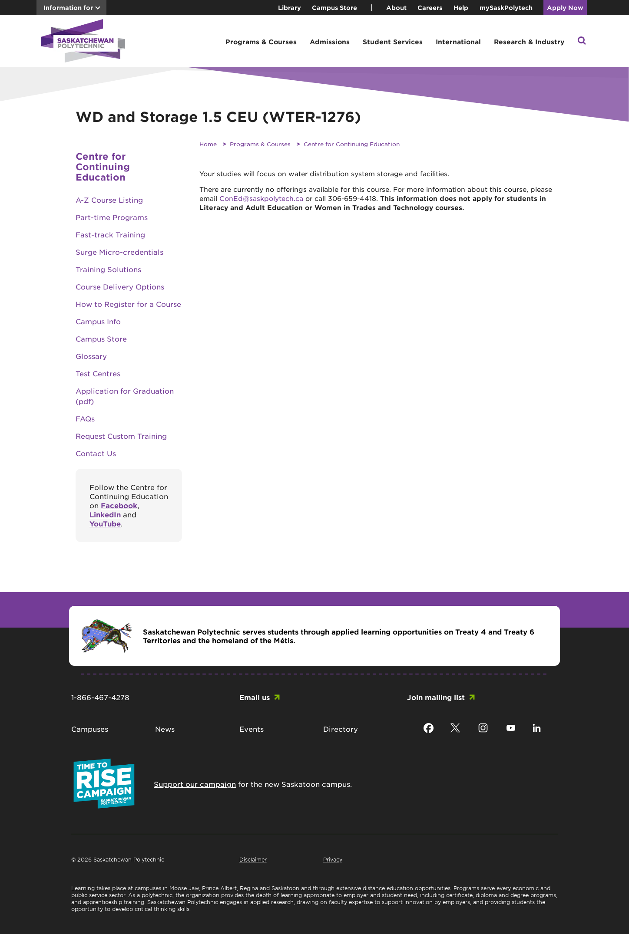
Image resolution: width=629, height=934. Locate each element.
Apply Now (565, 7)
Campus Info (98, 321)
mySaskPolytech (506, 7)
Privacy (332, 859)
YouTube (105, 523)
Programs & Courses (260, 144)
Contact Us (96, 453)
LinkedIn (105, 514)
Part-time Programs (112, 217)
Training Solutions (108, 269)
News (165, 728)
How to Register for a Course (128, 303)
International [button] (458, 41)
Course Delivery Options (120, 286)
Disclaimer (253, 859)
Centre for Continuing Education (352, 144)
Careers (429, 7)
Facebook (119, 505)
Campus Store (334, 7)
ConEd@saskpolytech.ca (261, 198)
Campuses (89, 728)
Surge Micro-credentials (119, 251)
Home (208, 144)
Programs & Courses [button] (261, 41)
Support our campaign (195, 783)
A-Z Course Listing (109, 199)
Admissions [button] (330, 41)
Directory (340, 728)
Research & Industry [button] (529, 41)
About (396, 7)
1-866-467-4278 (100, 697)
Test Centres (98, 373)
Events (251, 728)
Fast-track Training (110, 234)
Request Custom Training (121, 435)
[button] (582, 41)
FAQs (85, 418)
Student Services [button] (393, 41)
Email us (254, 697)
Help (461, 7)
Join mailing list (436, 697)
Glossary (91, 356)
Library (289, 7)
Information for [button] (68, 7)
